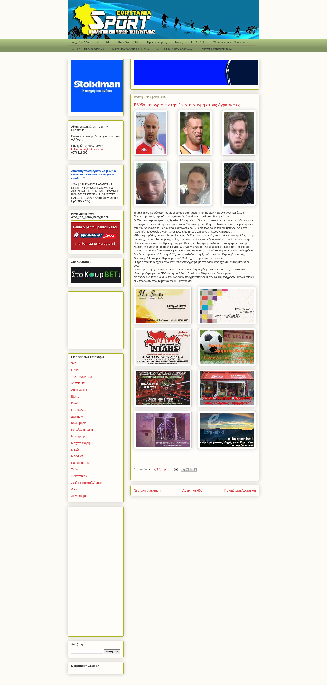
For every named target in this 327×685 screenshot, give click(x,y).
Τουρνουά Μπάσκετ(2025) (216, 48)
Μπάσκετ (77, 456)
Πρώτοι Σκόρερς (157, 42)
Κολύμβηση (78, 423)
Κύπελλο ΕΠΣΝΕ (128, 42)
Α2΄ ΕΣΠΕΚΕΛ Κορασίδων (88, 48)
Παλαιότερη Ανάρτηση (240, 490)
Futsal (75, 370)
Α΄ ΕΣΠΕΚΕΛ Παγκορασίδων (174, 48)
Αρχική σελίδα (80, 42)
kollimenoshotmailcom (87, 149)
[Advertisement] (97, 319)
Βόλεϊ (74, 403)
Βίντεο (75, 396)
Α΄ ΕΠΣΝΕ (103, 42)
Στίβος (75, 469)
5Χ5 (73, 363)
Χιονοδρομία (79, 496)
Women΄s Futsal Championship (232, 42)
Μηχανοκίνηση (80, 443)
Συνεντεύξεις (79, 476)
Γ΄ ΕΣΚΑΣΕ (198, 42)
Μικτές (179, 42)
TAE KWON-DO (81, 376)
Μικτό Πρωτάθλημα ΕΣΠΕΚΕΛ (130, 48)
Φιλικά (75, 489)
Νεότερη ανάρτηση (147, 490)
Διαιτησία (77, 416)
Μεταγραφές (79, 436)
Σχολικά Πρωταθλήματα (86, 482)
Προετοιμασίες (80, 462)
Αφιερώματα (79, 389)
